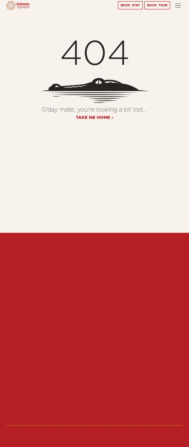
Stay (130, 5)
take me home (93, 118)
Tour (157, 5)
